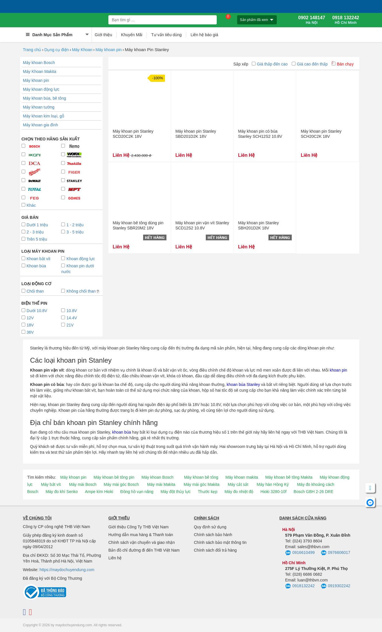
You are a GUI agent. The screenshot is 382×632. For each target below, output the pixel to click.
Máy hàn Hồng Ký (273, 484)
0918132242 (300, 586)
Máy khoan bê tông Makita (288, 477)
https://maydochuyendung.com (67, 569)
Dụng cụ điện (56, 49)
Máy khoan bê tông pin (114, 477)
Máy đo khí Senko (61, 491)
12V (28, 318)
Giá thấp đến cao (270, 64)
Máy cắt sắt (238, 484)
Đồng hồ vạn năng (136, 491)
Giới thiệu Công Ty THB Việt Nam (138, 527)
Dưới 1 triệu (35, 225)
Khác (29, 205)
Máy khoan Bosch (39, 62)
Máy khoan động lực (41, 89)
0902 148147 (311, 20)
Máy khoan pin (108, 49)
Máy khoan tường (39, 107)
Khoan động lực (78, 258)
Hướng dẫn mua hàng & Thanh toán (140, 534)
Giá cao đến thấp (310, 64)
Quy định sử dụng (210, 527)
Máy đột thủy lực (176, 491)
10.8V (69, 310)
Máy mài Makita (161, 484)
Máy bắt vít (51, 484)
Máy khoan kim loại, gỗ (43, 116)
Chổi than (33, 291)
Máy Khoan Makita (39, 71)
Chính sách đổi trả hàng (215, 550)
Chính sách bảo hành (213, 534)
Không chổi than (80, 291)
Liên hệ (115, 558)
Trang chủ (32, 49)
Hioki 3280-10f (273, 491)
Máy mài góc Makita (201, 484)
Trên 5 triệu (34, 239)
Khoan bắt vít (36, 258)
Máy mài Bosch (83, 484)
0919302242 (335, 586)
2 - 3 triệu (33, 232)
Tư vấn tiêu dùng (166, 34)
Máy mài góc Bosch (121, 484)
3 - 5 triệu (72, 232)
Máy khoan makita (241, 477)
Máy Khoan (82, 49)
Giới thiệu (103, 34)
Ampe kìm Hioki (99, 491)
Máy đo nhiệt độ (238, 491)
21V (67, 325)
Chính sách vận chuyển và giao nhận (141, 542)
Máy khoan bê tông (201, 477)
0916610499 (300, 553)
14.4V (69, 318)
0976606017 (335, 553)
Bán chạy (343, 64)
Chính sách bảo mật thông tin (220, 542)
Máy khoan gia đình (40, 125)
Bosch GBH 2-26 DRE (314, 491)
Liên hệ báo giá (204, 34)
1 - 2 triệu (72, 225)
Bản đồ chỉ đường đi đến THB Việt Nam (144, 550)
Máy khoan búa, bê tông (44, 98)
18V (28, 325)
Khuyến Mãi (131, 34)
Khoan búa (34, 266)
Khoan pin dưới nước (77, 269)
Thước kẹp (207, 491)
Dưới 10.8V (34, 310)
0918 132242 (345, 20)
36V (28, 332)
